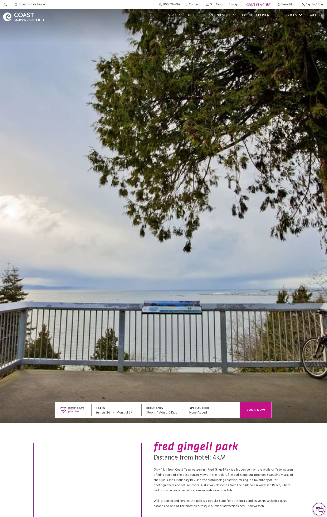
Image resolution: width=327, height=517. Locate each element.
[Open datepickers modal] (117, 410)
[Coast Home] (29, 4)
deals (193, 15)
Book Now (256, 410)
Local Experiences (258, 15)
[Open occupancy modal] (163, 410)
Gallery (315, 15)
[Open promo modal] (212, 410)
